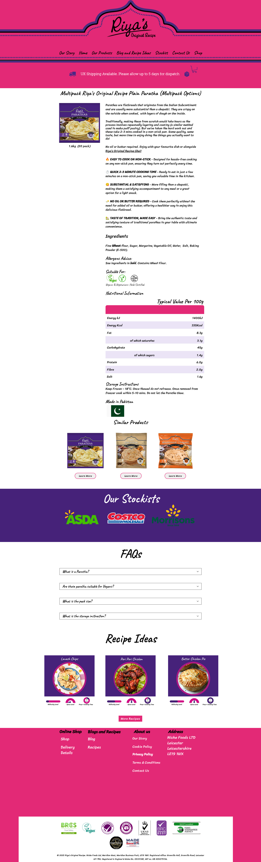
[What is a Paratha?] (130, 571)
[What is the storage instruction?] (130, 616)
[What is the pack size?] (130, 601)
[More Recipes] (130, 719)
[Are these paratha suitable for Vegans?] (130, 586)
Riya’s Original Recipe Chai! (123, 151)
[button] (101, 52)
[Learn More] (85, 476)
